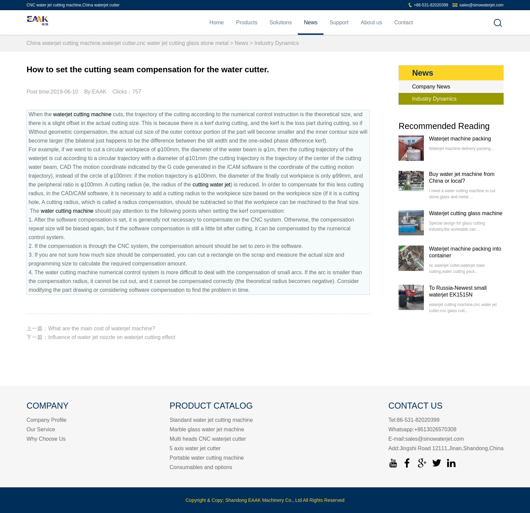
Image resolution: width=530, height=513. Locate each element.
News (310, 22)
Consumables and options (201, 467)
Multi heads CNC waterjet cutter (208, 439)
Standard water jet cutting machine (211, 420)
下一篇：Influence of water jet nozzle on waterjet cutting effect (100, 337)
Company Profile (46, 420)
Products (246, 22)
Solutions (280, 22)
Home (217, 22)
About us (371, 22)
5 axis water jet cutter (195, 448)
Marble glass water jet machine (207, 429)
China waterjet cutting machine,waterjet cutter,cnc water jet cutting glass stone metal (127, 43)
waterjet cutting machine (82, 114)
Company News (431, 86)
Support (339, 22)
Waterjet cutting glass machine (465, 213)
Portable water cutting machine (207, 458)
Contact (403, 22)
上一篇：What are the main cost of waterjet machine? (90, 328)
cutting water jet (212, 184)
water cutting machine (67, 211)
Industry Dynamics (277, 43)
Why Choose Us (46, 439)
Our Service (40, 429)
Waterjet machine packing (460, 139)
